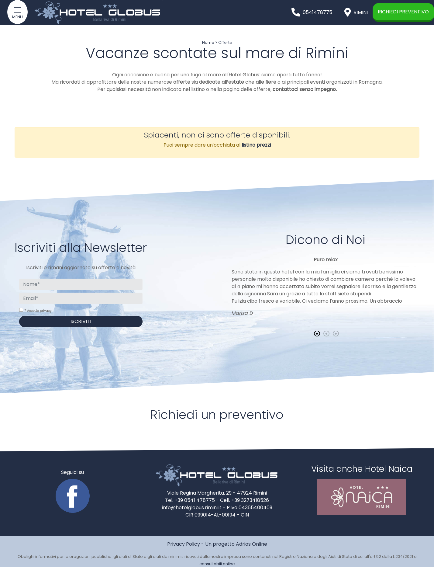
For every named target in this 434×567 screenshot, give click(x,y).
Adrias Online (251, 544)
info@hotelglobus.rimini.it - (194, 507)
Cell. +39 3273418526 (244, 500)
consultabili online (217, 563)
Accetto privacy (39, 310)
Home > (209, 42)
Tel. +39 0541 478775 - (192, 500)
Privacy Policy (183, 544)
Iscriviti (81, 321)
